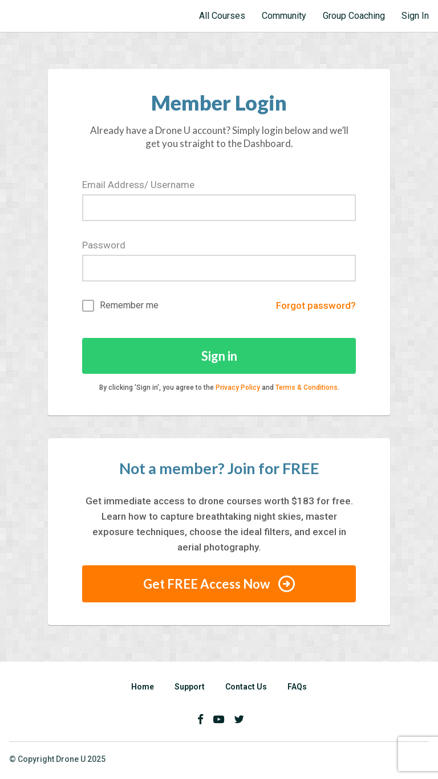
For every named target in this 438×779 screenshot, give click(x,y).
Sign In (415, 15)
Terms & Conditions (306, 387)
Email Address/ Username (138, 184)
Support (190, 686)
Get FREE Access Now (219, 584)
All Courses (222, 15)
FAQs (297, 686)
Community (284, 15)
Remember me (120, 306)
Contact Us (246, 686)
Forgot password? (316, 305)
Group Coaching (354, 15)
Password (103, 245)
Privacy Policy (238, 387)
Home (142, 686)
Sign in (219, 356)
